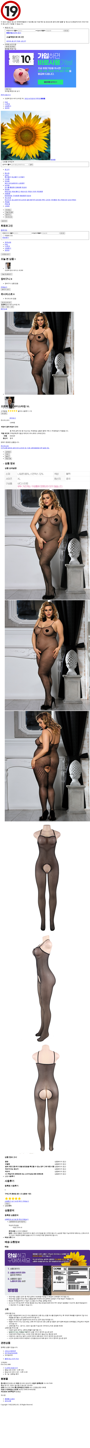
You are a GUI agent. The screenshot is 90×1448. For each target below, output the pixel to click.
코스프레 (14, 200)
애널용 (7, 189)
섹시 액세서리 (62, 200)
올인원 (32, 200)
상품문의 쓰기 (11, 1219)
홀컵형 (12, 187)
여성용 (7, 181)
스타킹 (48, 200)
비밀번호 (40, 30)
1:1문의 (7, 104)
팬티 (43, 200)
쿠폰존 (7, 108)
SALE (7, 175)
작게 (3, 307)
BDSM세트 (8, 196)
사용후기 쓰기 (12, 1201)
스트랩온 (21, 183)
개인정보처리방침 (11, 1353)
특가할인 (8, 177)
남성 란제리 (72, 200)
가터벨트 (54, 200)
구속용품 (16, 196)
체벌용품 (23, 196)
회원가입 (8, 89)
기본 (7, 307)
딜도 (6, 183)
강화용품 (18, 187)
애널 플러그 (16, 191)
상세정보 (8, 452)
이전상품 (14, 448)
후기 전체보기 (24, 1201)
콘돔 (6, 204)
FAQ (6, 102)
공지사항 (8, 1401)
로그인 (7, 169)
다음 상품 (38, 448)
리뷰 (7, 454)
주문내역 (8, 242)
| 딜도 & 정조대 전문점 (34, 98)
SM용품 (7, 193)
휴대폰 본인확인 (10, 46)
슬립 (28, 200)
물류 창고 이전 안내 (12, 1359)
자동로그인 (9, 235)
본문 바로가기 (6, 95)
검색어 (6, 164)
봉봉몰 (53, 159)
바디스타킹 (22, 200)
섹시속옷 (8, 198)
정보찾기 (5, 237)
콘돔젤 (7, 202)
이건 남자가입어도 (17, 1221)
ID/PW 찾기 (17, 33)
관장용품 (39, 191)
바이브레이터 (13, 183)
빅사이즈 (8, 200)
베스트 (7, 173)
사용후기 (8, 106)
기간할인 (21, 177)
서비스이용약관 (10, 1351)
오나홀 (7, 187)
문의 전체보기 (24, 1219)
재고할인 (14, 177)
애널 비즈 (24, 191)
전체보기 (4, 287)
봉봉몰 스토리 (10, 1399)
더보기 (7, 1203)
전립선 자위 (32, 191)
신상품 (7, 179)
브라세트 (38, 200)
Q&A (7, 456)
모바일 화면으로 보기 (12, 91)
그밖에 (7, 206)
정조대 (24, 187)
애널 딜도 (8, 191)
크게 (12, 307)
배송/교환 (8, 458)
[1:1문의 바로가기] (11, 1368)
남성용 (7, 185)
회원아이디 (11, 30)
